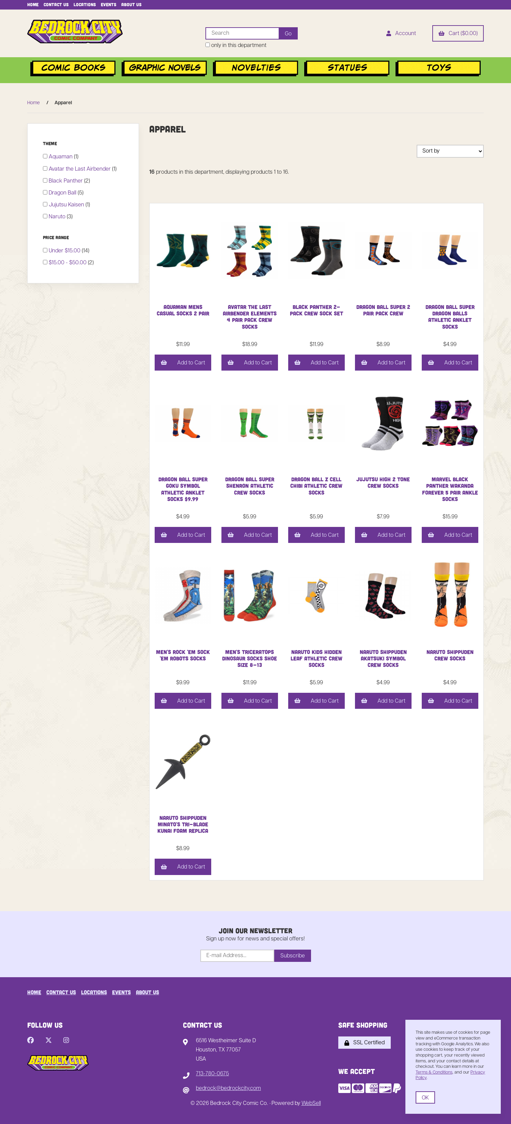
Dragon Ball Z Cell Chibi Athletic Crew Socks (316, 485)
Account (401, 34)
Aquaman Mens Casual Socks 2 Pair (183, 309)
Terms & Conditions (434, 1072)
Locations (85, 4)
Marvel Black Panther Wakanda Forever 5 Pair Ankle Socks (450, 489)
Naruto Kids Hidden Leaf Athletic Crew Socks (316, 658)
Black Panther (66, 181)
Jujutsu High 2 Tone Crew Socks (383, 482)
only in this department (235, 45)
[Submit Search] (288, 33)
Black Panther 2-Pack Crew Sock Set (316, 309)
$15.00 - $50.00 (68, 263)
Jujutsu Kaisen (67, 205)
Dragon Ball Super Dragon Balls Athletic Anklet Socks (450, 316)
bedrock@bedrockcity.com (228, 1088)
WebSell (311, 1103)
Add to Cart (183, 363)
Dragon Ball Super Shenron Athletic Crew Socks (249, 485)
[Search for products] (242, 33)
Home (32, 4)
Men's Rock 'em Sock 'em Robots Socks (183, 655)
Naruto (58, 217)
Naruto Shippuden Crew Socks (450, 655)
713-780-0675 (212, 1074)
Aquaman (61, 157)
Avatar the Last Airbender (80, 169)
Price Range (56, 237)
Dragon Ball (63, 193)
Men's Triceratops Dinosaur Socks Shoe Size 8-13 (249, 658)
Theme (50, 143)
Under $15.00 (65, 251)
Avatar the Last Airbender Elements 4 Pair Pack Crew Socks (250, 316)
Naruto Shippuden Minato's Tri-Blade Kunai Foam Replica (182, 824)
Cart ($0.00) (458, 34)
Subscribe (292, 956)
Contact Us (56, 4)
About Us (131, 4)
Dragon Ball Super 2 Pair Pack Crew (383, 309)
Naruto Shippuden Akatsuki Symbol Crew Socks (383, 658)
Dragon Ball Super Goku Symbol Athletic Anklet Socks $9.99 (182, 489)
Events (108, 4)
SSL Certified (364, 1043)
